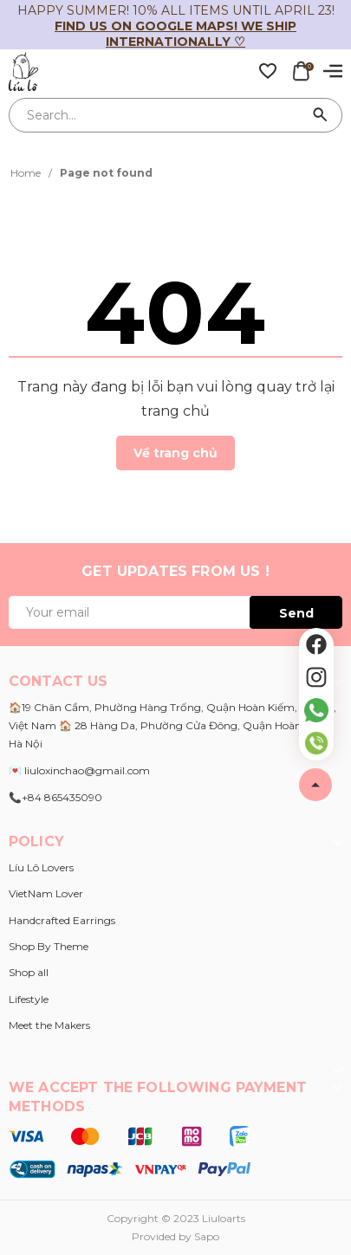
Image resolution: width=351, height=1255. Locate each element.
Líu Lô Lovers (41, 867)
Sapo (206, 1236)
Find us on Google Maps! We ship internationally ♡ (175, 33)
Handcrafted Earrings (62, 920)
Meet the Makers (49, 1025)
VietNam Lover (46, 893)
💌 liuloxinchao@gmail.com (79, 770)
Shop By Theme (48, 946)
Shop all (29, 972)
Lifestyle (29, 999)
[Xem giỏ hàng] (300, 70)
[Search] (320, 115)
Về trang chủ (175, 453)
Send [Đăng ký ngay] (296, 613)
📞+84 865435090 (55, 797)
